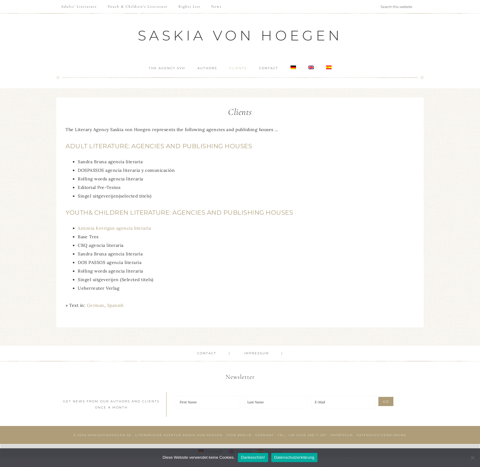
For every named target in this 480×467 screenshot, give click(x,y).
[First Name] (208, 402)
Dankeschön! (253, 457)
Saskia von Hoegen (240, 35)
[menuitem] (295, 67)
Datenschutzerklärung (382, 435)
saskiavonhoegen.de (110, 435)
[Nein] (472, 457)
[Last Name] (275, 402)
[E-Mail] (343, 402)
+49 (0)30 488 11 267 (307, 435)
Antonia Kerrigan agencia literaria (114, 228)
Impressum (341, 435)
